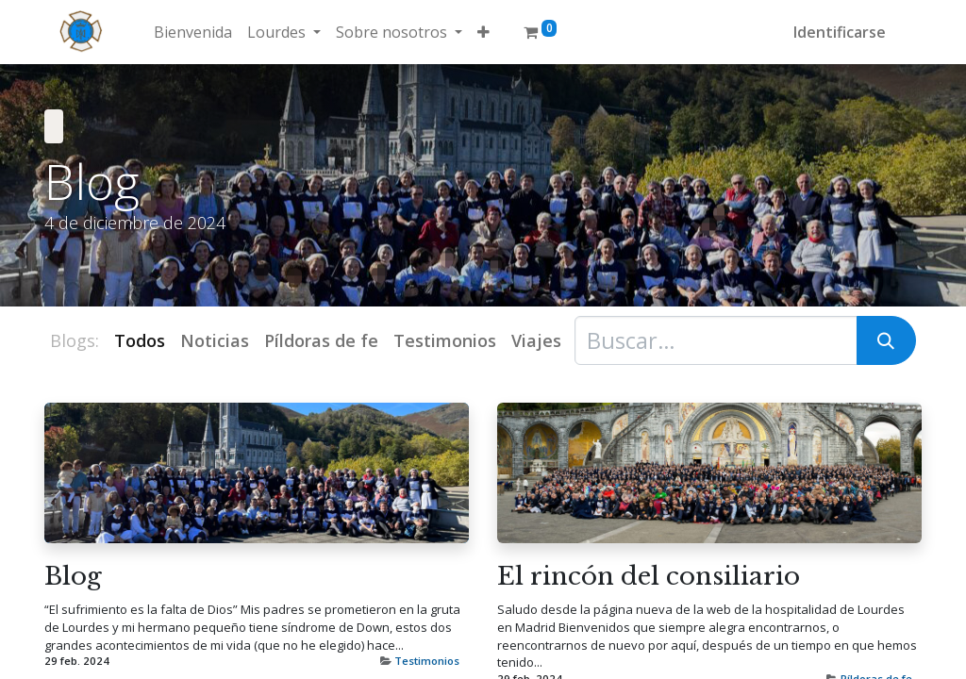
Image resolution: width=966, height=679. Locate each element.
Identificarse (839, 32)
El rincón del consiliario (648, 576)
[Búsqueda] (886, 340)
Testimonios (426, 661)
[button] (483, 32)
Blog (73, 576)
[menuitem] (193, 32)
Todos (139, 340)
